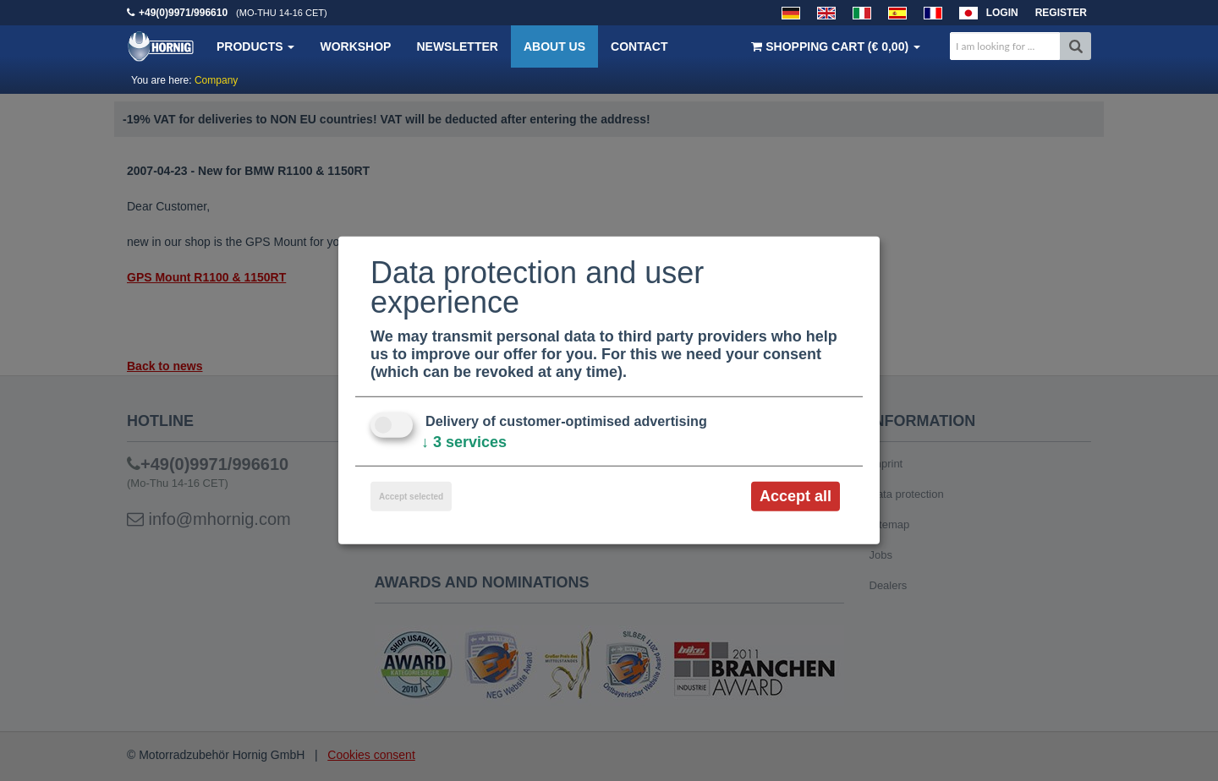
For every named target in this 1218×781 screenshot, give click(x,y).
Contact (639, 46)
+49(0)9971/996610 (183, 13)
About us (554, 46)
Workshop (355, 46)
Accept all (795, 496)
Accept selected (411, 496)
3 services (464, 442)
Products (255, 46)
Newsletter (456, 46)
